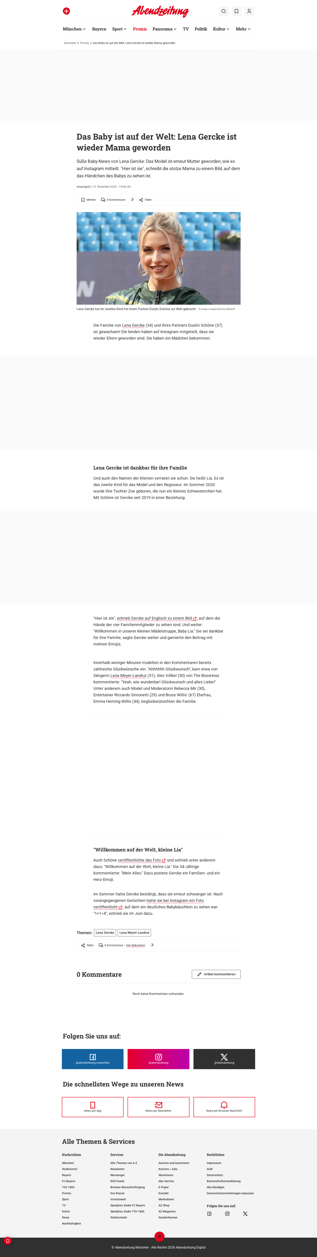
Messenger (117, 1175)
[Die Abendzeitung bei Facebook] (93, 1059)
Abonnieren (165, 1175)
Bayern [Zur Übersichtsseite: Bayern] (99, 28)
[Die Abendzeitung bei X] (224, 1059)
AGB (209, 1169)
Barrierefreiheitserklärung (224, 1181)
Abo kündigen (215, 1187)
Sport (65, 1199)
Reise (65, 1217)
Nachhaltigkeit (71, 1223)
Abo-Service (166, 1181)
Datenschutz (215, 1175)
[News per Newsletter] (158, 1107)
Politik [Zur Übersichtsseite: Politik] (201, 28)
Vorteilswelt (118, 1199)
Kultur (66, 1211)
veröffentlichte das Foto (139, 860)
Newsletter (117, 1169)
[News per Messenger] (93, 1107)
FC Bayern (68, 1181)
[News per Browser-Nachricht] (224, 1107)
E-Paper (163, 1187)
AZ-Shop (163, 1205)
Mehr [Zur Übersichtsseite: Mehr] (241, 28)
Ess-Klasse (117, 1193)
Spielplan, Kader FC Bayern (127, 1205)
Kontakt (163, 1193)
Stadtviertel (69, 1169)
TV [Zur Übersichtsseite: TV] (186, 28)
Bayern (66, 1175)
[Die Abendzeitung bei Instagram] (158, 1059)
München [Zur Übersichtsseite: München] (72, 28)
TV (64, 1205)
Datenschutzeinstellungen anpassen (230, 1193)
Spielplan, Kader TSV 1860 (127, 1211)
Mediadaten (166, 1199)
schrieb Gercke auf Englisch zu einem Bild (154, 618)
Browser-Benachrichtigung (127, 1187)
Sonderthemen (168, 1217)
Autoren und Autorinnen (173, 1163)
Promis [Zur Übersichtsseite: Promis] (140, 28)
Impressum (214, 1163)
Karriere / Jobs (168, 1169)
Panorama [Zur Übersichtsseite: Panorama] (162, 28)
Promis (84, 43)
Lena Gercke (133, 325)
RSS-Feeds (117, 1181)
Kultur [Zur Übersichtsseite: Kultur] (219, 28)
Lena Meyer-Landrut (128, 675)
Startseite (70, 43)
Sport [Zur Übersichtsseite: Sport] (117, 28)
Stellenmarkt (118, 1217)
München (68, 1163)
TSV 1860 (68, 1187)
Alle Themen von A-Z (123, 1163)
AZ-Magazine (167, 1211)
